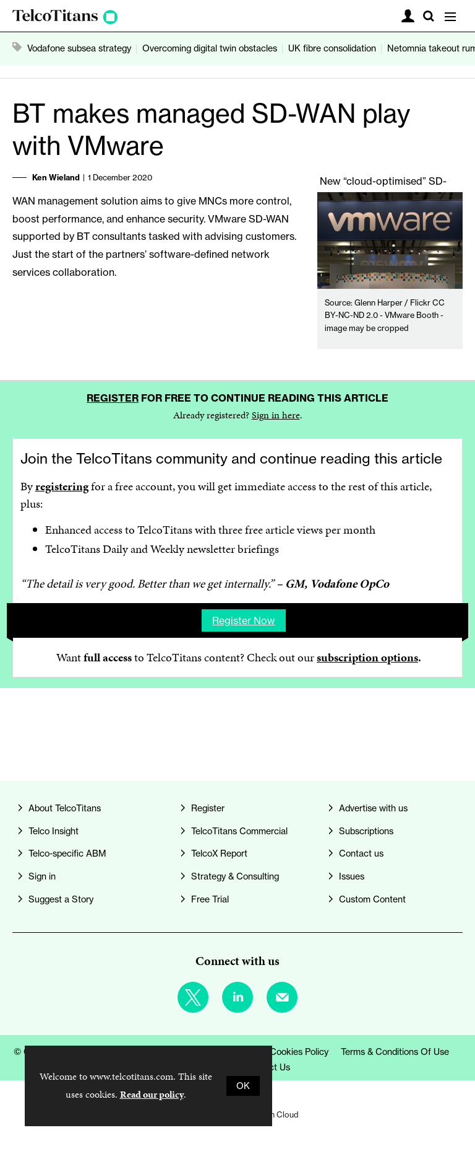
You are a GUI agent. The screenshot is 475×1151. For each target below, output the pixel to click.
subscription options (367, 657)
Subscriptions (366, 831)
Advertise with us (373, 808)
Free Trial (210, 899)
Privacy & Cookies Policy (279, 1051)
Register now (243, 620)
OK (243, 1085)
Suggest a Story (60, 899)
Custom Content (372, 899)
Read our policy (152, 1094)
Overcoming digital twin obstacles (209, 48)
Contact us (361, 853)
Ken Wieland (56, 177)
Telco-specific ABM (67, 853)
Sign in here (276, 415)
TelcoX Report (219, 853)
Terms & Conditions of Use (395, 1051)
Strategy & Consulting (235, 876)
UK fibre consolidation (332, 48)
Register (113, 398)
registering (61, 486)
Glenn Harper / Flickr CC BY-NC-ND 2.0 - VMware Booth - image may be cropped (385, 315)
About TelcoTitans (64, 808)
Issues (351, 876)
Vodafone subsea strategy (79, 48)
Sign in (42, 876)
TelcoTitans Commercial (239, 831)
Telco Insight (53, 831)
